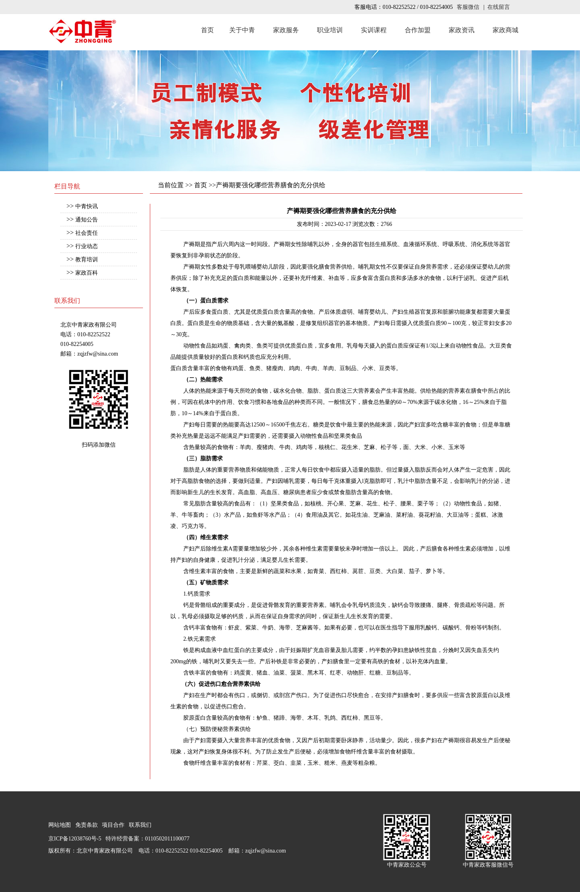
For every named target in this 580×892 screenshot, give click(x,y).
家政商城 (505, 30)
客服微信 (468, 7)
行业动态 (86, 246)
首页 (207, 30)
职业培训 (330, 30)
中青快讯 (86, 206)
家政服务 (286, 30)
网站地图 (59, 825)
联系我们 (140, 825)
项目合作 (113, 825)
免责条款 (86, 825)
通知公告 (86, 220)
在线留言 (498, 7)
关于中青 (242, 30)
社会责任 (86, 233)
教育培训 (86, 260)
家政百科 (86, 273)
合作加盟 (418, 30)
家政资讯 (461, 30)
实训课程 (374, 30)
